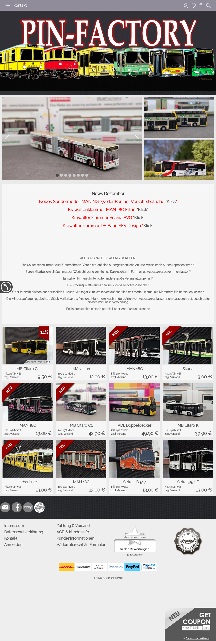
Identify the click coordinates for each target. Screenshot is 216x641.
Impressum (14, 525)
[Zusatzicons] (39, 507)
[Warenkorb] (201, 5)
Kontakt (20, 5)
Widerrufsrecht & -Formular (81, 544)
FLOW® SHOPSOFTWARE (108, 578)
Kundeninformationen (75, 538)
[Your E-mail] (192, 628)
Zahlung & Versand (73, 525)
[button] (7, 5)
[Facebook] (16, 507)
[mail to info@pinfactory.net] (5, 507)
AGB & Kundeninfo (73, 532)
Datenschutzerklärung (23, 532)
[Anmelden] (185, 5)
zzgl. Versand (11, 377)
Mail (110, 309)
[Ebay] (28, 507)
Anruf (124, 309)
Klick (171, 201)
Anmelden (13, 544)
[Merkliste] (193, 5)
